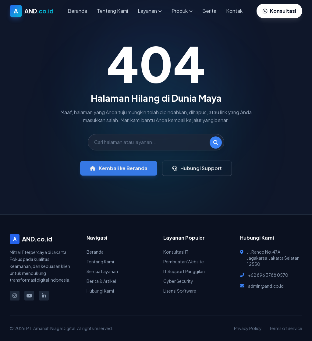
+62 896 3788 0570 (268, 275)
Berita (209, 11)
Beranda (77, 11)
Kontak (234, 11)
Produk (182, 11)
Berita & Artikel (101, 281)
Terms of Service (285, 328)
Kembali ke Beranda (118, 171)
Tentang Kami (112, 11)
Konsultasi (279, 11)
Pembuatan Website (183, 261)
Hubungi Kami (100, 291)
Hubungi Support (197, 171)
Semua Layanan (102, 271)
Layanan (150, 11)
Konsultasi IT (176, 252)
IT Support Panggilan (184, 271)
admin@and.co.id (266, 286)
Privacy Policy (248, 328)
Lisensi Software (179, 291)
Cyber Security (178, 281)
